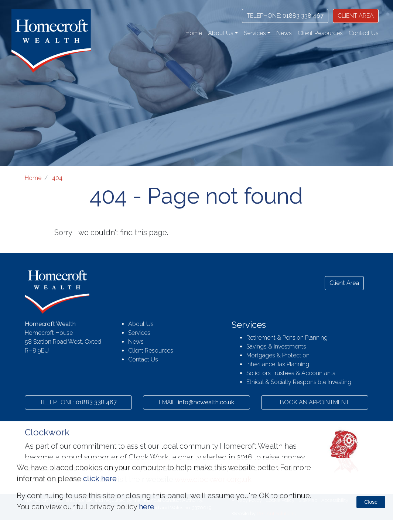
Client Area (344, 282)
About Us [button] (220, 33)
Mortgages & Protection (278, 355)
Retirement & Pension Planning (287, 337)
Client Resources (320, 33)
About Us (141, 323)
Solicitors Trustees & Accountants (290, 373)
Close (370, 502)
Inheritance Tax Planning (277, 364)
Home (193, 33)
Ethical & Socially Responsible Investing (298, 381)
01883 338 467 (285, 15)
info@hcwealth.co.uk (196, 402)
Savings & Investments (276, 346)
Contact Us (364, 33)
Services (139, 332)
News (284, 33)
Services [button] (255, 33)
